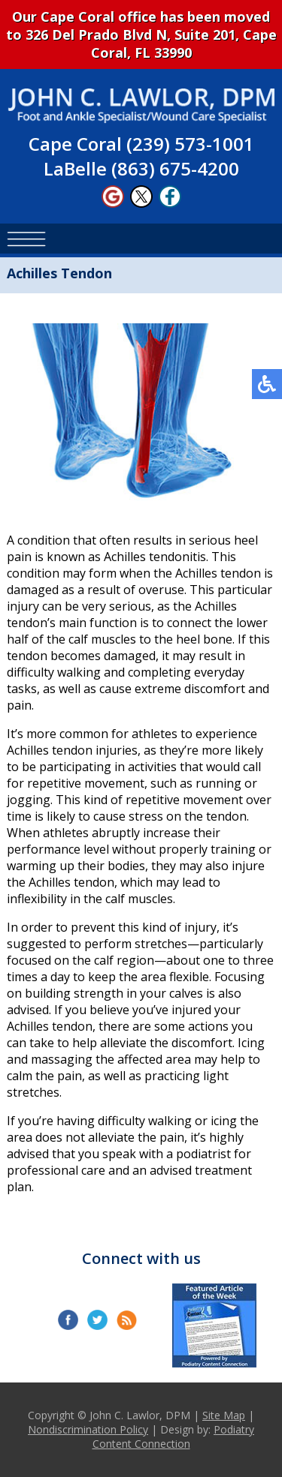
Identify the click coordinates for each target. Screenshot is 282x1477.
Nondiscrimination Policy (88, 1429)
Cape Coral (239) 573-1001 (141, 143)
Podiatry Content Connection (173, 1436)
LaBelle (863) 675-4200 (141, 168)
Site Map (223, 1415)
